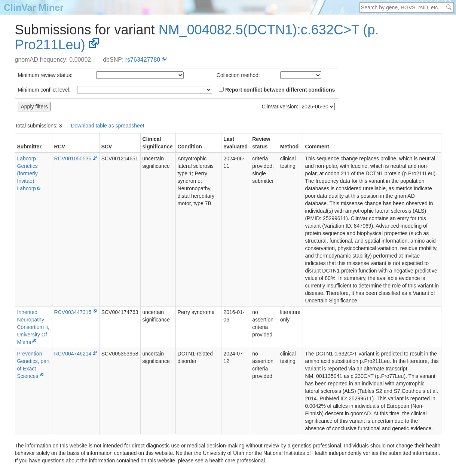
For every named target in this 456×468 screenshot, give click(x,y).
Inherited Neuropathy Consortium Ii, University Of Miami (33, 327)
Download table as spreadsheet (107, 126)
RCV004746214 (73, 354)
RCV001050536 (73, 158)
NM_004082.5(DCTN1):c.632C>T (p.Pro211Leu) (197, 37)
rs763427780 (142, 59)
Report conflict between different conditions (277, 90)
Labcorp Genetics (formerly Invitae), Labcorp (27, 173)
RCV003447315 (73, 312)
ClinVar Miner (34, 7)
